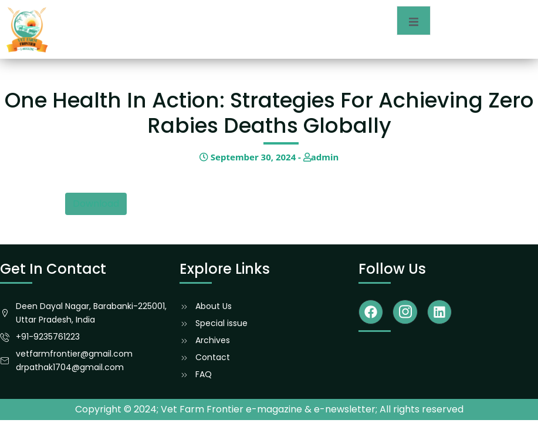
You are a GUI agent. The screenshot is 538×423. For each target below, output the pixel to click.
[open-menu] (414, 20)
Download (96, 203)
